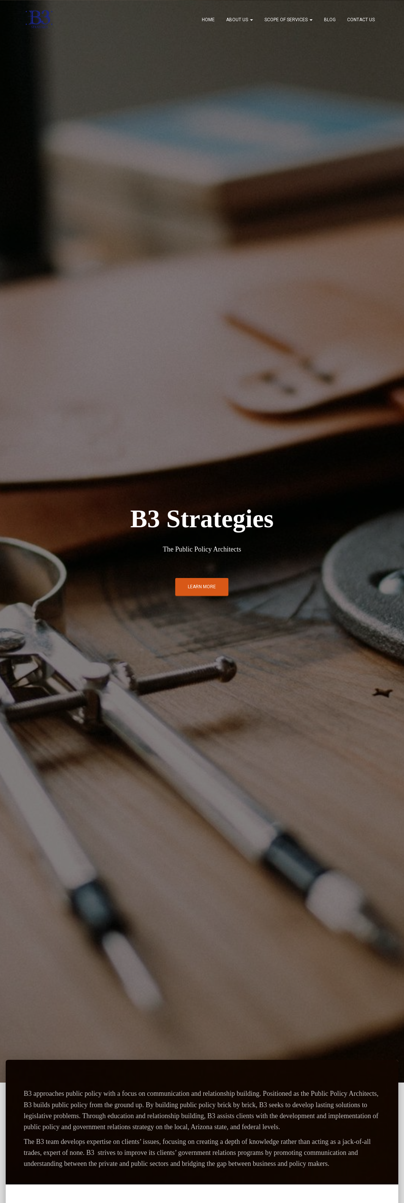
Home (208, 19)
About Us (239, 19)
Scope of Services (288, 19)
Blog (330, 19)
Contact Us (361, 19)
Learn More (202, 586)
